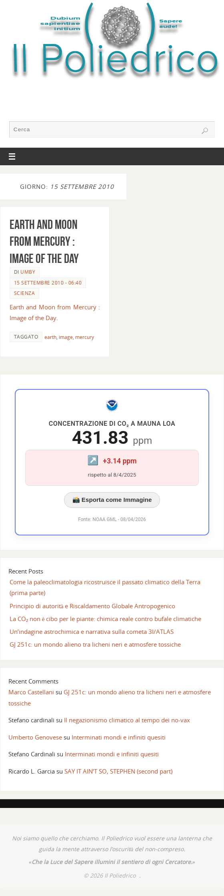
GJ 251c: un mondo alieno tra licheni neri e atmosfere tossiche (95, 644)
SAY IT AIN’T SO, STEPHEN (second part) (118, 771)
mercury (84, 337)
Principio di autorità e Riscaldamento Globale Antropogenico (93, 606)
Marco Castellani (31, 692)
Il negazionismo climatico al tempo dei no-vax (127, 720)
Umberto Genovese (35, 737)
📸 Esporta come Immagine (112, 499)
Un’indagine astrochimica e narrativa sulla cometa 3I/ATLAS (92, 631)
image (66, 337)
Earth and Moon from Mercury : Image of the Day (44, 241)
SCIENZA (24, 293)
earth (50, 337)
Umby (27, 272)
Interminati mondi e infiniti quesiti (119, 737)
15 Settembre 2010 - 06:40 (48, 282)
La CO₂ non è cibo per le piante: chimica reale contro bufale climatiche (106, 619)
